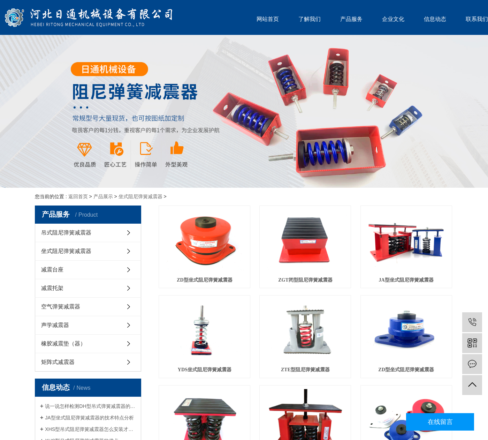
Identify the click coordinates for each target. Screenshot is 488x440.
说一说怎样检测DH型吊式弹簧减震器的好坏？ (90, 406)
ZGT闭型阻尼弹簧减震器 (305, 280)
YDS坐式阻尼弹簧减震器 (204, 369)
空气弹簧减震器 (60, 307)
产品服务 (351, 19)
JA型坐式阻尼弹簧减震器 (406, 280)
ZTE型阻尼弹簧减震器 (305, 369)
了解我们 (309, 19)
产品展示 (103, 196)
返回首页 (78, 196)
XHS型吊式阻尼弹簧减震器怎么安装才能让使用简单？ (90, 429)
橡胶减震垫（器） (63, 343)
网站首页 (268, 19)
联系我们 (477, 19)
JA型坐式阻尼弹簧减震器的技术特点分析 (89, 417)
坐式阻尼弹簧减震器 (140, 196)
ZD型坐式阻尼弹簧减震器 (204, 280)
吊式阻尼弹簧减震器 (66, 233)
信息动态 (435, 19)
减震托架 (52, 288)
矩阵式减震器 (58, 362)
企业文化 (393, 19)
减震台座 (52, 270)
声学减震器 (55, 325)
